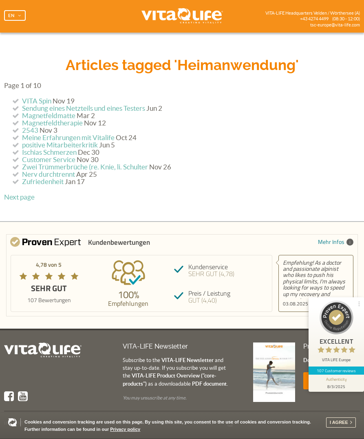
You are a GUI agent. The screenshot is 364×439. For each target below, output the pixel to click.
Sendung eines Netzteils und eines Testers (83, 108)
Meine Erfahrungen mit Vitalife (68, 137)
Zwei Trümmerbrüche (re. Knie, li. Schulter (85, 167)
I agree (339, 422)
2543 (30, 130)
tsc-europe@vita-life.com (335, 24)
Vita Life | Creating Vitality (182, 16)
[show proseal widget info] (336, 383)
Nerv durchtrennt (48, 174)
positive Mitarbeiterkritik (60, 145)
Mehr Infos (335, 242)
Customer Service (48, 159)
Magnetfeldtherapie (52, 123)
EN (11, 15)
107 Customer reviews (336, 370)
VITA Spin (36, 101)
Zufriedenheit (43, 181)
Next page (19, 197)
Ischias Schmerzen (49, 152)
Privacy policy (125, 429)
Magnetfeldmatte (48, 115)
